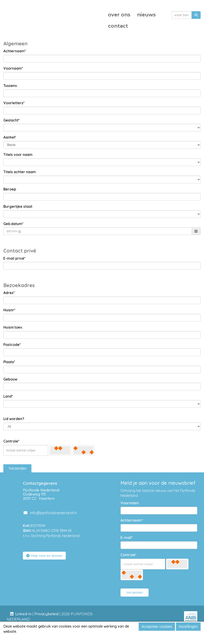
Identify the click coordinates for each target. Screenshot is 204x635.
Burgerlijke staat (17, 206)
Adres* (9, 292)
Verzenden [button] (17, 468)
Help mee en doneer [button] (44, 555)
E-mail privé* (14, 258)
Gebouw (10, 379)
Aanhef (9, 137)
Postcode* (12, 344)
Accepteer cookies (157, 626)
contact (118, 26)
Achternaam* (14, 51)
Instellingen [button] (188, 626)
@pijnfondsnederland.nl (50, 512)
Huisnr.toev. (13, 327)
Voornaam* (13, 68)
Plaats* (9, 362)
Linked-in (23, 613)
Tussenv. (10, 85)
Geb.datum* (13, 223)
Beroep (9, 189)
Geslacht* (11, 120)
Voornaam (130, 503)
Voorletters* (14, 103)
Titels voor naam (18, 154)
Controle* (11, 441)
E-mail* (127, 537)
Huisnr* (9, 310)
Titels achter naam (19, 172)
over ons (119, 15)
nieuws (146, 15)
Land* (8, 396)
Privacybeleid (46, 613)
